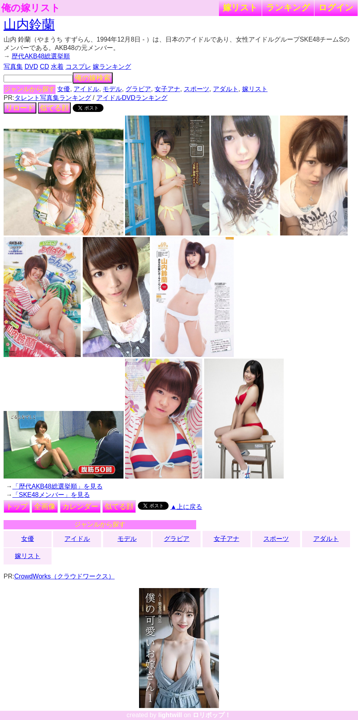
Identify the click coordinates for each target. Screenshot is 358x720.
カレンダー (80, 507)
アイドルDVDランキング (131, 97)
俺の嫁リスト (30, 8)
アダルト (226, 89)
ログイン (336, 7)
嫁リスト (240, 7)
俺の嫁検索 (93, 78)
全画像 (45, 507)
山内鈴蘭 (29, 24)
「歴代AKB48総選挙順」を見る (57, 486)
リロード (20, 108)
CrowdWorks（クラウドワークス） (64, 576)
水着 (57, 66)
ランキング (288, 7)
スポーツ (196, 89)
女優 (63, 89)
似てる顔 (54, 108)
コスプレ (78, 66)
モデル (112, 89)
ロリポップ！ (212, 715)
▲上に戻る (186, 506)
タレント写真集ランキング (52, 97)
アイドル (86, 89)
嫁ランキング (112, 66)
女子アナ (167, 89)
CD (44, 66)
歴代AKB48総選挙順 (41, 56)
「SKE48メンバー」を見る (51, 494)
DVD (31, 66)
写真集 (13, 66)
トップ (17, 507)
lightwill (170, 715)
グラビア (138, 89)
